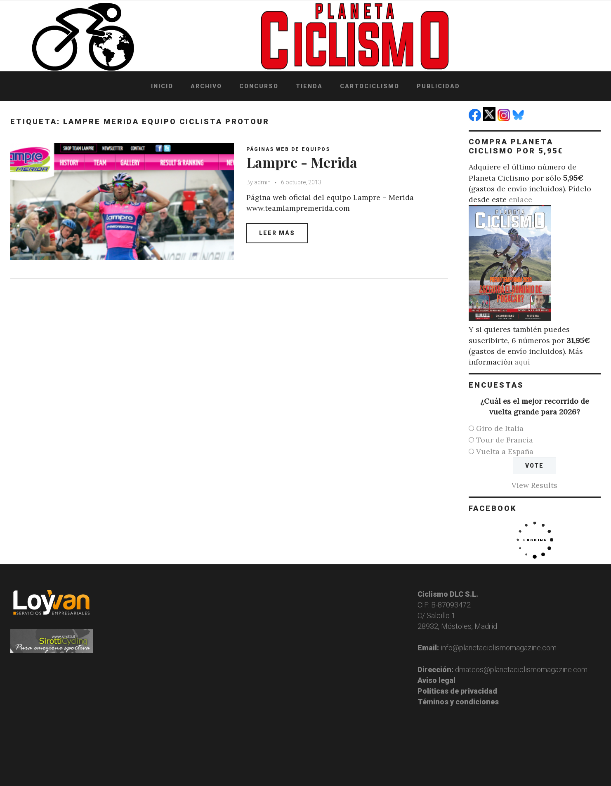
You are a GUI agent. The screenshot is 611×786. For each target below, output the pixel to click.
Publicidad (438, 86)
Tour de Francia (504, 440)
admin (262, 182)
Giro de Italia (500, 428)
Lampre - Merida (301, 162)
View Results (534, 485)
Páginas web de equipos (288, 149)
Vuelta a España (504, 451)
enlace (520, 199)
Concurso (258, 86)
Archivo (206, 86)
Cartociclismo (369, 86)
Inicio (162, 86)
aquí (522, 362)
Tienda (309, 86)
